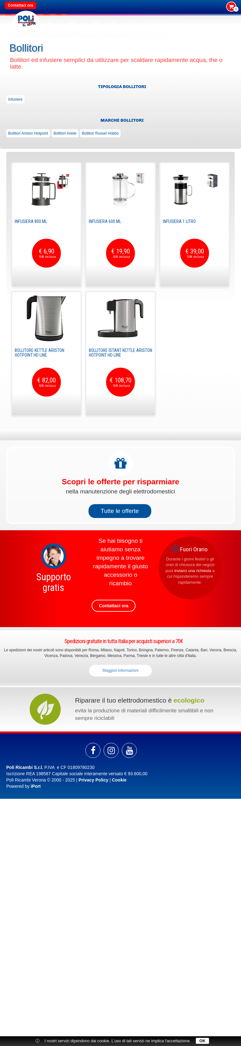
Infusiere (15, 99)
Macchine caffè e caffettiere (99, 35)
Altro (123, 23)
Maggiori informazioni (120, 670)
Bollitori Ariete (64, 133)
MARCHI (83, 23)
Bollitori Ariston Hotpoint (28, 133)
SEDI (141, 23)
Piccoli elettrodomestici (57, 35)
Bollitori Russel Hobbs (100, 133)
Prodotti (31, 35)
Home (17, 35)
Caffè (104, 23)
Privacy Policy (93, 779)
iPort (36, 786)
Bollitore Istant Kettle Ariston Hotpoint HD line (120, 353)
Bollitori (128, 35)
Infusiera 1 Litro (179, 221)
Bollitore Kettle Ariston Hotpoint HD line (39, 353)
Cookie (119, 779)
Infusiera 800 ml (31, 221)
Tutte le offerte (120, 511)
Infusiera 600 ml (105, 221)
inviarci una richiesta (192, 570)
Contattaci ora (20, 5)
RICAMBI (60, 23)
